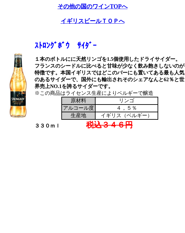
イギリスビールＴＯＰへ (93, 21)
